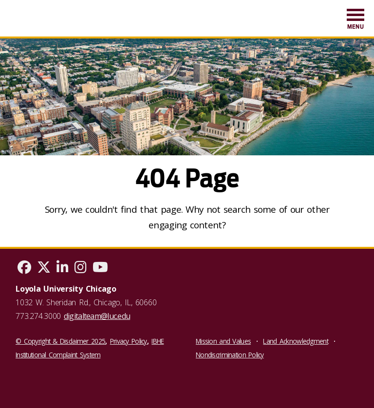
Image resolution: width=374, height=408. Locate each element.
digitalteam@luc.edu (97, 316)
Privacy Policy (128, 341)
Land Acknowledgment (295, 341)
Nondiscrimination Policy (230, 354)
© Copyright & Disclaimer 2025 (60, 341)
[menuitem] (355, 20)
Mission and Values (223, 341)
